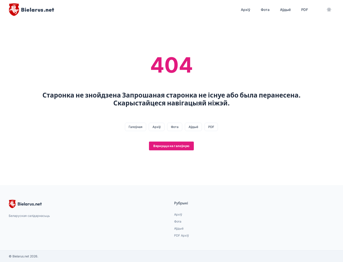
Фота (174, 127)
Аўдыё (193, 127)
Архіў (156, 127)
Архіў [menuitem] (245, 9)
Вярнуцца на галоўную (171, 146)
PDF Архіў (181, 235)
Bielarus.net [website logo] (25, 204)
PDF (211, 127)
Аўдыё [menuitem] (285, 9)
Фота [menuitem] (265, 9)
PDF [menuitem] (304, 9)
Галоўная (135, 127)
